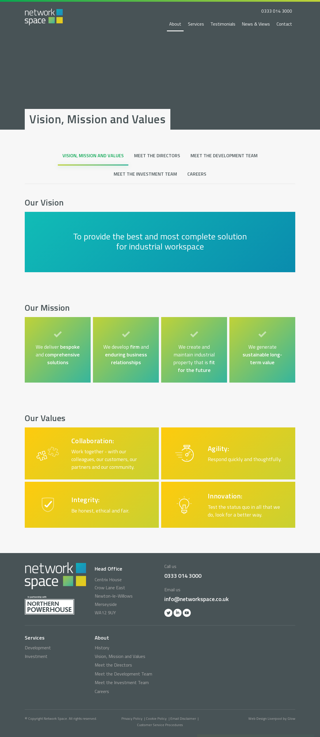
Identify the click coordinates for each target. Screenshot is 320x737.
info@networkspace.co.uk (196, 598)
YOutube (187, 613)
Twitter (168, 613)
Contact (284, 23)
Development (38, 647)
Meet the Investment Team (145, 173)
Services (196, 23)
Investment (36, 656)
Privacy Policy (131, 718)
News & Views (256, 23)
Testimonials (222, 23)
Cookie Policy (156, 718)
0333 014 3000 (276, 10)
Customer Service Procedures (160, 725)
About (175, 23)
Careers (196, 173)
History (102, 647)
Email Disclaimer (183, 718)
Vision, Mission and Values (93, 155)
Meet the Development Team (224, 155)
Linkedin (178, 613)
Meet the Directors (157, 155)
